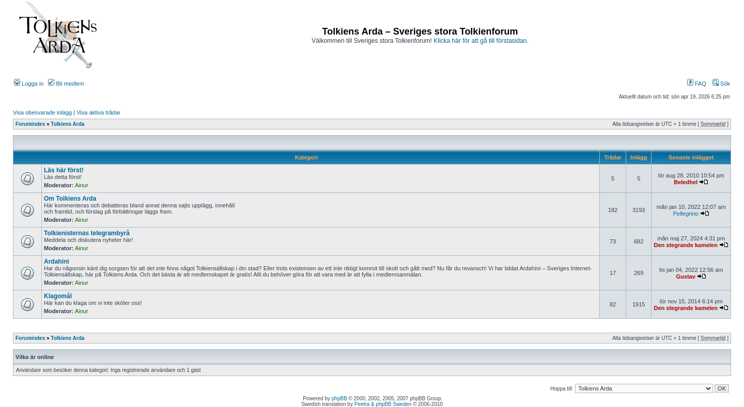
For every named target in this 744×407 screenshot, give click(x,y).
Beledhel (686, 182)
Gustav (685, 276)
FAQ (696, 83)
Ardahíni (56, 261)
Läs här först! (64, 170)
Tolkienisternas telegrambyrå (87, 233)
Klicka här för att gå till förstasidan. (480, 40)
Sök (721, 83)
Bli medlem (66, 83)
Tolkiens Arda (67, 124)
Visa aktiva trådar (98, 112)
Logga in (28, 83)
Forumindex (30, 124)
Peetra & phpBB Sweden (383, 404)
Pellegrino (686, 213)
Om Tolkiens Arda (70, 198)
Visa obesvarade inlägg (42, 112)
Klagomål (58, 296)
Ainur (81, 185)
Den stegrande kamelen (686, 245)
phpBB (339, 398)
